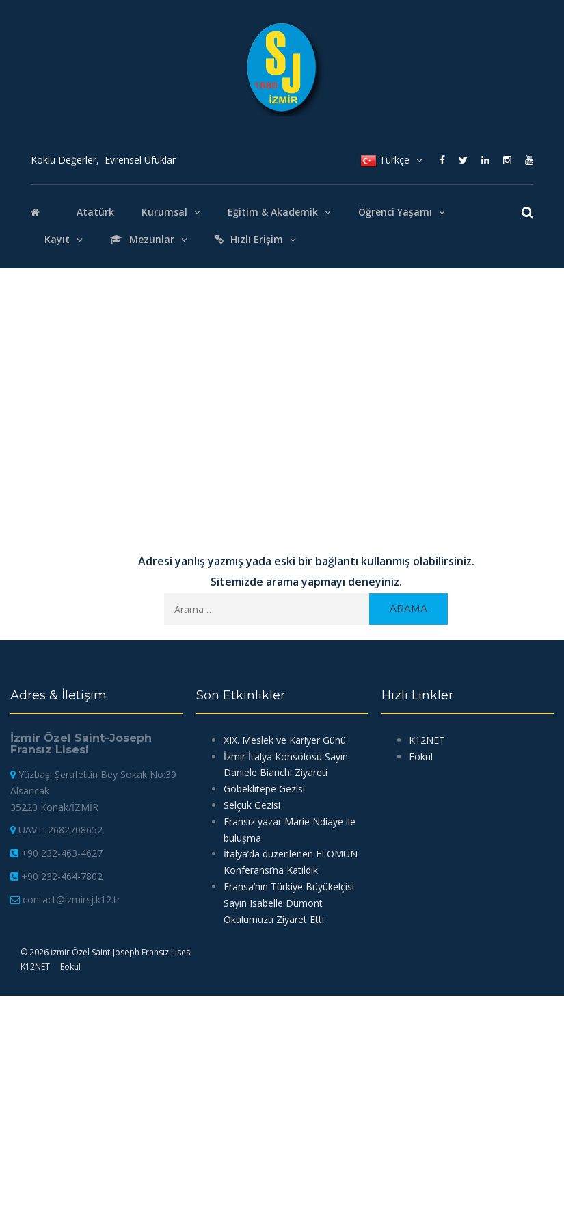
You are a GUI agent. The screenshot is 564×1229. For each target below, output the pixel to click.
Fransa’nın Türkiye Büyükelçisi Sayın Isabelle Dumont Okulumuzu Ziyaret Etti (289, 903)
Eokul (70, 966)
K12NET (35, 966)
